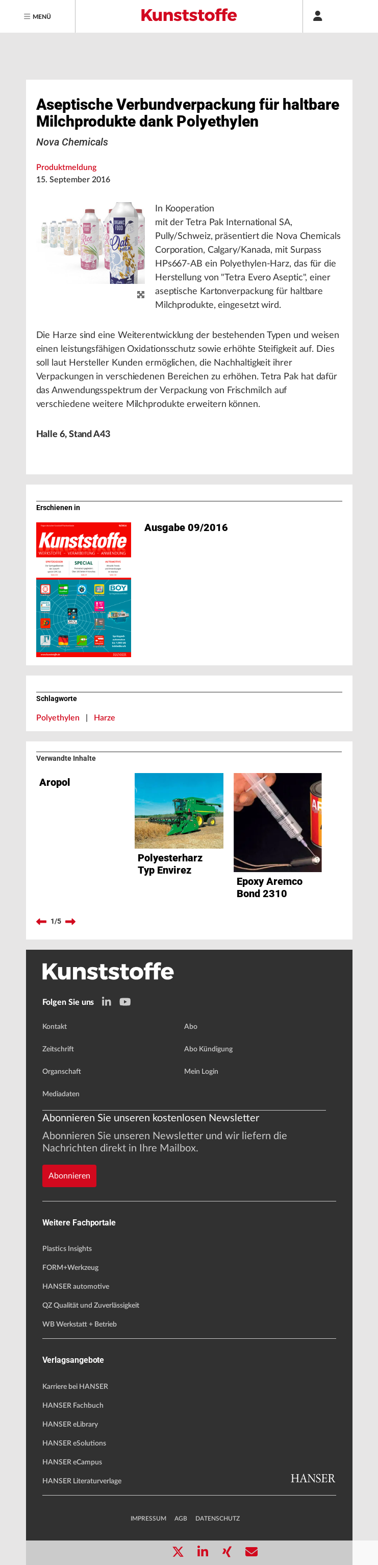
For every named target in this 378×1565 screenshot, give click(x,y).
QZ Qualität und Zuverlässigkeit (90, 1305)
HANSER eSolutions (74, 1443)
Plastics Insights (67, 1249)
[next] (70, 921)
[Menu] (37, 16)
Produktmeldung (66, 167)
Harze (104, 718)
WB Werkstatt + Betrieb (79, 1324)
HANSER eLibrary (70, 1424)
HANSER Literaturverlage (81, 1481)
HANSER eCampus (72, 1462)
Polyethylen (58, 718)
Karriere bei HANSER (75, 1386)
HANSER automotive (75, 1286)
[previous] (41, 921)
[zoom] (141, 295)
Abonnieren (69, 1176)
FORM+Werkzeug (70, 1267)
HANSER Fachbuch (73, 1405)
